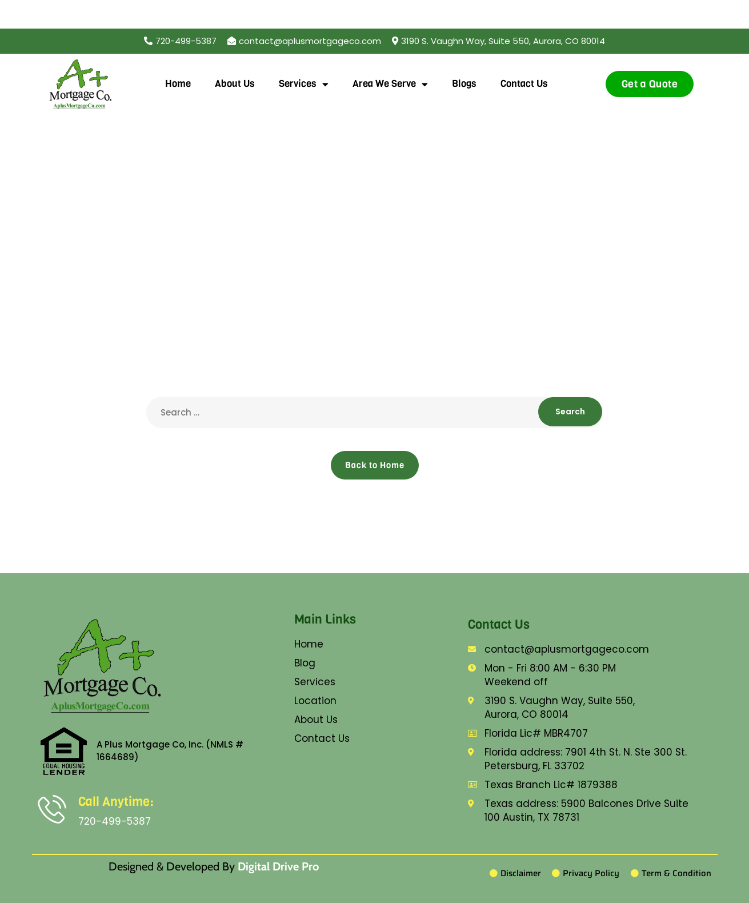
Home (178, 83)
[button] (498, 40)
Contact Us (524, 83)
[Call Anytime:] (52, 808)
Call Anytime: (116, 801)
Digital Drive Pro (278, 866)
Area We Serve (390, 84)
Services (304, 84)
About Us (235, 83)
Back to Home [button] (374, 465)
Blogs (464, 83)
